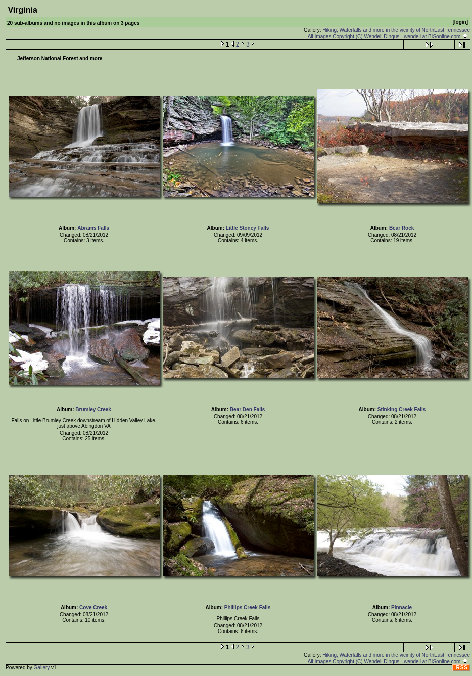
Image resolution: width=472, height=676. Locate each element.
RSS (462, 667)
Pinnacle (401, 607)
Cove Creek (93, 607)
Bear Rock (401, 228)
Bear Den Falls (247, 409)
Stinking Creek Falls (401, 409)
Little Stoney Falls (247, 228)
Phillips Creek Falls (247, 607)
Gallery (42, 667)
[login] (460, 22)
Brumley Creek (93, 409)
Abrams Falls (93, 228)
